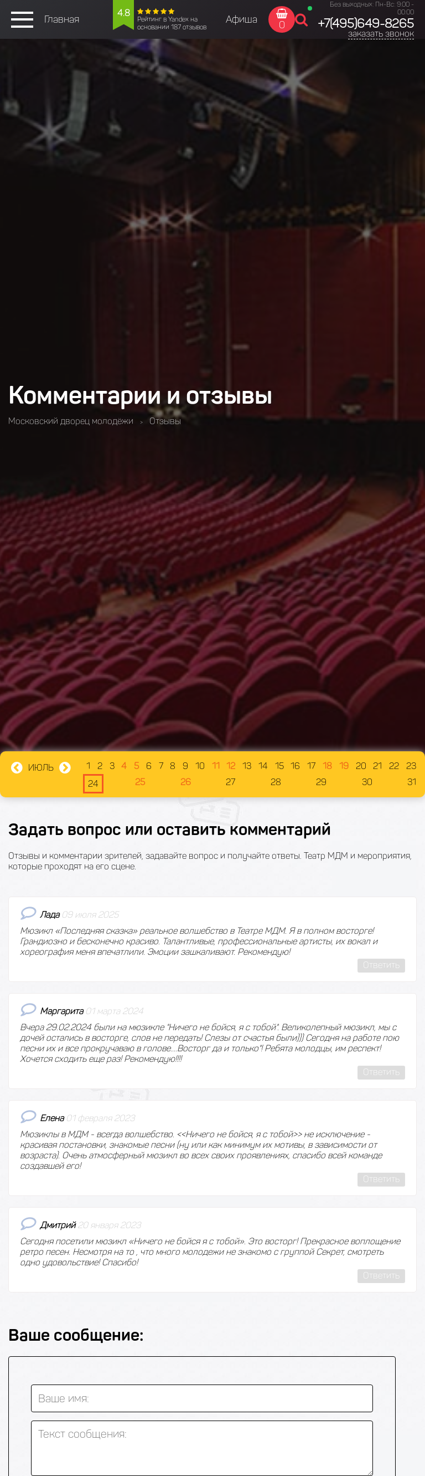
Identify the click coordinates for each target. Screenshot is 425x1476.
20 (361, 766)
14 (263, 766)
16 (295, 766)
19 (344, 766)
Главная (61, 19)
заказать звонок (381, 33)
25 (140, 782)
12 (230, 766)
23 (411, 766)
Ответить (381, 965)
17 (311, 766)
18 (327, 766)
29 (321, 782)
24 (93, 783)
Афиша (241, 19)
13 (246, 766)
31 (411, 782)
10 (200, 766)
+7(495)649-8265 (366, 23)
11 (216, 766)
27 (230, 782)
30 (367, 782)
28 (276, 782)
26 (185, 782)
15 (279, 766)
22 (394, 766)
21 (377, 766)
